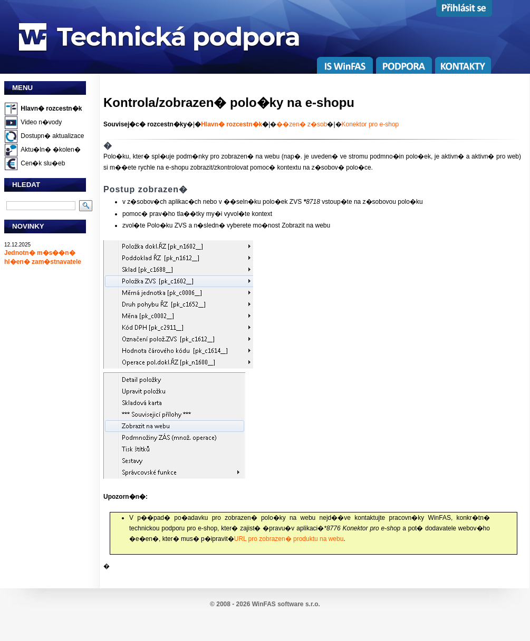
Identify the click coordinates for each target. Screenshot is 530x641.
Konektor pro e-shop (370, 124)
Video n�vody (41, 122)
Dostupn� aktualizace (52, 136)
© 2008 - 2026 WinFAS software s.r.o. (265, 604)
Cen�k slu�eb (43, 163)
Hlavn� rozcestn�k (51, 108)
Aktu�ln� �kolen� (50, 149)
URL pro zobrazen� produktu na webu (289, 539)
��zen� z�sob (301, 124)
